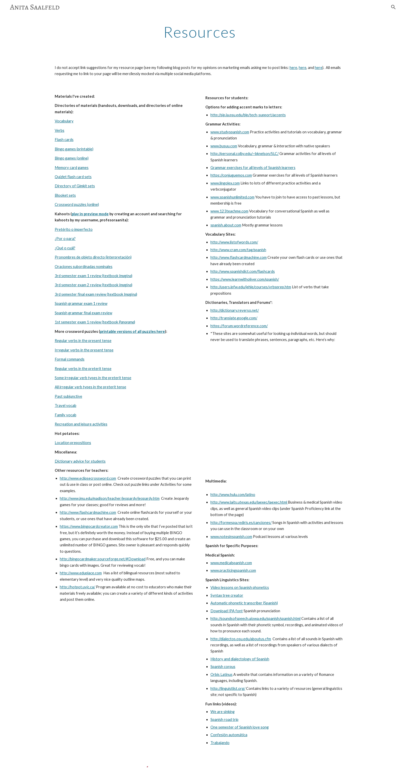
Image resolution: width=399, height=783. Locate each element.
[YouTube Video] (274, 411)
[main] (199, 31)
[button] (393, 7)
